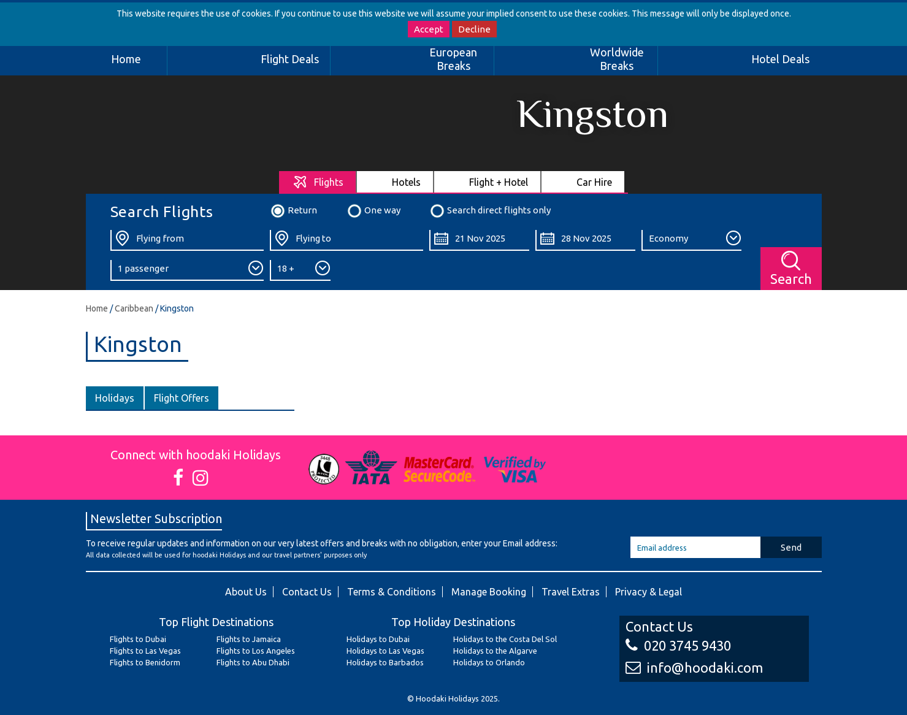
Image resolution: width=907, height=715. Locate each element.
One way (373, 211)
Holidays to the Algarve (495, 650)
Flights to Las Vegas (145, 650)
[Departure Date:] (479, 240)
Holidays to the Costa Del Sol (505, 639)
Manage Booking (488, 591)
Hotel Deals (780, 59)
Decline (474, 29)
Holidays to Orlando (489, 662)
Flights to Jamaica (248, 639)
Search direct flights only (490, 211)
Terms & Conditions (391, 591)
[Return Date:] (585, 240)
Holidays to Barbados (385, 662)
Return (293, 211)
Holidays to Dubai (378, 639)
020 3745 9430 (678, 645)
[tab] (318, 182)
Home (126, 59)
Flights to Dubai (138, 639)
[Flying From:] (187, 240)
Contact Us (307, 591)
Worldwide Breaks (617, 59)
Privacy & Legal (648, 591)
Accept (428, 29)
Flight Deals (290, 59)
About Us (246, 591)
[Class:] (691, 240)
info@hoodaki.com (694, 667)
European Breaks (453, 59)
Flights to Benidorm (145, 662)
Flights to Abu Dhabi (252, 662)
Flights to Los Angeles (255, 650)
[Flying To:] (346, 240)
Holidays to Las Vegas (385, 650)
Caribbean (134, 308)
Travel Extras (571, 591)
